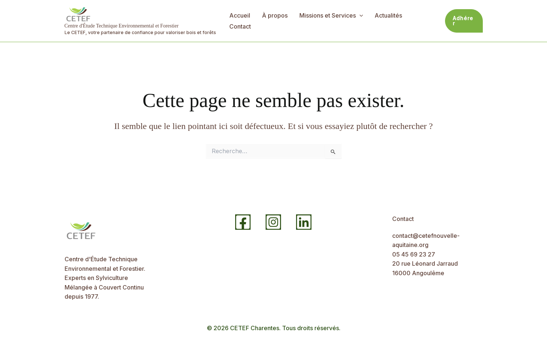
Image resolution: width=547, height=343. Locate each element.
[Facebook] (243, 222)
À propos (275, 15)
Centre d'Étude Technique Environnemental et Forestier (122, 26)
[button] (463, 21)
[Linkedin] (303, 222)
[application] (359, 15)
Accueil (239, 15)
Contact (240, 26)
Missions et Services (331, 15)
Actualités (388, 15)
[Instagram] (273, 222)
